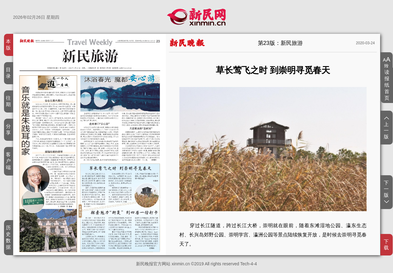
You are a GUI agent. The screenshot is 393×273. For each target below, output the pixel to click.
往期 (8, 101)
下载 (386, 244)
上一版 (386, 128)
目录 (8, 73)
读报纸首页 (387, 85)
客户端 (8, 161)
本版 (8, 44)
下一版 (386, 191)
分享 (8, 129)
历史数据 (8, 237)
